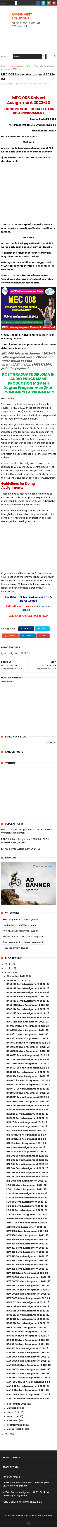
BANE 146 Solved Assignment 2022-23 (27, 988)
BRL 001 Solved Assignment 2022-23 (26, 1181)
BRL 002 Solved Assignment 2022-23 (27, 1176)
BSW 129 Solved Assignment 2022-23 (27, 1239)
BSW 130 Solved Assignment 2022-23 (27, 1235)
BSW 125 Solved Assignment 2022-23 (27, 1256)
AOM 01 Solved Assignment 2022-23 (26, 1218)
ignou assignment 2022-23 (23, 66)
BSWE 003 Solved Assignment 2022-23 (28, 1285)
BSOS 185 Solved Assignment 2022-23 (27, 1072)
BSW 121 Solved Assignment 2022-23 (27, 1273)
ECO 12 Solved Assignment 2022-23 (26, 1189)
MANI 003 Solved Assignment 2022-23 (28, 1382)
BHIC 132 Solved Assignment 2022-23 (27, 1034)
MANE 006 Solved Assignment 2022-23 (28, 1356)
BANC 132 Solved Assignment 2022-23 (28, 1051)
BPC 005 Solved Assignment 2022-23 (27, 1336)
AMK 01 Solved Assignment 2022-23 (26, 1223)
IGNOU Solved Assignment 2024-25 (20, 849)
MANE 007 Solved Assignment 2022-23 (28, 1352)
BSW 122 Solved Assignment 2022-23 (27, 1269)
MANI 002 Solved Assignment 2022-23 (28, 1394)
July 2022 (12, 1408)
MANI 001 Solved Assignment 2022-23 (27, 1398)
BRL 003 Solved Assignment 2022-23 (27, 1172)
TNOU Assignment (11, 942)
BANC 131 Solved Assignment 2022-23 (27, 1055)
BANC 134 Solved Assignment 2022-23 (28, 1042)
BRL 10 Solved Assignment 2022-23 (26, 1151)
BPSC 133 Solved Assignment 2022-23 (27, 1013)
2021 (7, 1434)
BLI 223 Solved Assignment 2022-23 (26, 1122)
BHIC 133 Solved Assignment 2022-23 (27, 1030)
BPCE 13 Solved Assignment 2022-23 (27, 1327)
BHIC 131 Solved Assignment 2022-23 (27, 1038)
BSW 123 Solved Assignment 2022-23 (27, 1264)
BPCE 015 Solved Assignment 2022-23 (27, 1319)
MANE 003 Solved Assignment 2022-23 (28, 1369)
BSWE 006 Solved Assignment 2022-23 (28, 1277)
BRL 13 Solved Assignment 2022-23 (26, 1139)
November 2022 (16, 976)
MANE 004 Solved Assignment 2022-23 (28, 1365)
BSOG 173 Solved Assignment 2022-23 (28, 1084)
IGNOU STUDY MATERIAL (13, 937)
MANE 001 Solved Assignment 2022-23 (28, 1377)
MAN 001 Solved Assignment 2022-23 (27, 1390)
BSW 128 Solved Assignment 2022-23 (27, 1243)
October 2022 (15, 980)
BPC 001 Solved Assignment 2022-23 (27, 1348)
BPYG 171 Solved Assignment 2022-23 (27, 1063)
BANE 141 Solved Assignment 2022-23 (27, 1005)
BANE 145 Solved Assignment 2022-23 (27, 992)
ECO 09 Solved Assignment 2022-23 (26, 1193)
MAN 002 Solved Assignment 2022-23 (27, 1386)
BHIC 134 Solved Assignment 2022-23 (27, 1026)
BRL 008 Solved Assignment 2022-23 (27, 1155)
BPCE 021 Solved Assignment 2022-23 (27, 1302)
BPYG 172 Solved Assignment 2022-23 (27, 1059)
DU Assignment (31, 920)
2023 (7, 968)
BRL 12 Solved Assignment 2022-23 (26, 1143)
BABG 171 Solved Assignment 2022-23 (27, 1068)
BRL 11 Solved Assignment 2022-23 (25, 1147)
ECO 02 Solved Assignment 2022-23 (26, 1210)
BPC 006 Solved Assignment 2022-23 (27, 1331)
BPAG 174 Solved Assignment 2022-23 (28, 1101)
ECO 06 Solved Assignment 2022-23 (26, 1197)
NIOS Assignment (36, 937)
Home (4, 56)
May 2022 (12, 1416)
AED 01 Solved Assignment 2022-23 (26, 1227)
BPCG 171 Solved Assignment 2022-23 (27, 1097)
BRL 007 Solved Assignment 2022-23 (27, 1160)
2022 (7, 972)
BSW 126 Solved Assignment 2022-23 (27, 1252)
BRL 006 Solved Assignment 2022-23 (27, 1164)
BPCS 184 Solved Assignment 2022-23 (27, 1105)
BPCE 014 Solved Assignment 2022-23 (27, 1323)
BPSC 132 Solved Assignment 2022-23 (27, 1017)
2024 (7, 964)
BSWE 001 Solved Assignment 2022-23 (28, 1298)
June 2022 (13, 1412)
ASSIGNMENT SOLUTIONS (22, 16)
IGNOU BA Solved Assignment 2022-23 (20, 931)
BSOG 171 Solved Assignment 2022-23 (27, 1088)
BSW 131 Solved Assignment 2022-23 (27, 1231)
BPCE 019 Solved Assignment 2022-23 (27, 1306)
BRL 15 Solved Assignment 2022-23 (26, 1134)
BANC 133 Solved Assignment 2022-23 (28, 1047)
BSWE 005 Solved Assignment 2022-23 (28, 1281)
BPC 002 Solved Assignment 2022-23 (27, 1344)
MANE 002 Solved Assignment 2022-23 (28, 1373)
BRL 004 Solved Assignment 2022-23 (27, 1168)
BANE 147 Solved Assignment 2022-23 (27, 984)
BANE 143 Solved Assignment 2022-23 (27, 1001)
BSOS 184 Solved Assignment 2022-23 (27, 1076)
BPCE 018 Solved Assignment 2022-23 (27, 1310)
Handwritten (9, 925)
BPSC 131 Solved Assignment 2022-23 (27, 1021)
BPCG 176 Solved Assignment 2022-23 (28, 1093)
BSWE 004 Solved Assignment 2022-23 (28, 1289)
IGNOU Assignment (28, 925)
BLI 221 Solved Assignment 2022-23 (26, 1130)
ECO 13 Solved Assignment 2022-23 (26, 1185)
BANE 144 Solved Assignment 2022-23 (27, 996)
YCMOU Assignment (33, 942)
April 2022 (13, 1420)
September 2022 (17, 1404)
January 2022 (15, 1429)
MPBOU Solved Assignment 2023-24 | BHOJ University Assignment (25, 841)
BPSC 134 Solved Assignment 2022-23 (27, 1009)
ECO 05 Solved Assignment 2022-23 (26, 1201)
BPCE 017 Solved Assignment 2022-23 (27, 1315)
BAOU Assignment (11, 920)
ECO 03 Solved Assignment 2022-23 (26, 1206)
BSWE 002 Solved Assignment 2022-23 (28, 1294)
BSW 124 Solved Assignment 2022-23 (27, 1260)
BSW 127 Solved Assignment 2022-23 (27, 1248)
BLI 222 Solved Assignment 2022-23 (26, 1126)
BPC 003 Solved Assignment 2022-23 (27, 1340)
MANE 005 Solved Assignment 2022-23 (28, 1361)
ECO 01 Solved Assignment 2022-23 (26, 1214)
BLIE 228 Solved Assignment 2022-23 (27, 1114)
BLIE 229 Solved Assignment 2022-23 (27, 1109)
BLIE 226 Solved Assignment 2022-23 (27, 1118)
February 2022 (15, 1425)
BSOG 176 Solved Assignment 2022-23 (28, 1080)
